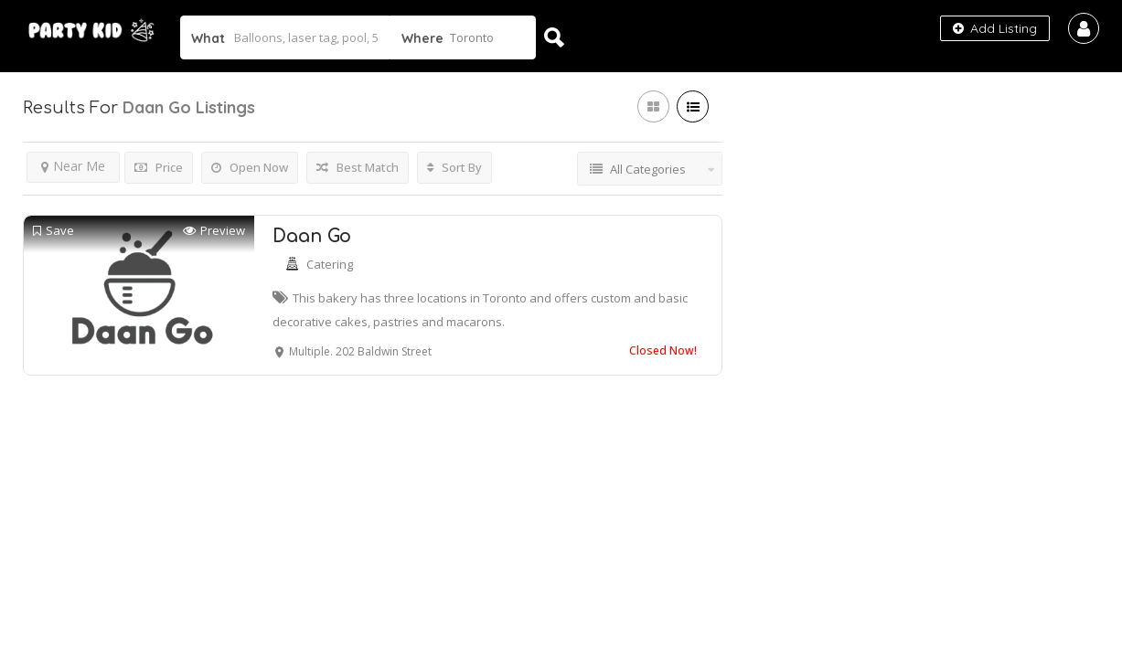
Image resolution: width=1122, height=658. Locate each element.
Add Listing (995, 28)
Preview (214, 230)
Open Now (249, 167)
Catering (329, 264)
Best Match (357, 167)
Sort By (454, 167)
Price (158, 167)
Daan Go (311, 236)
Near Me (73, 166)
